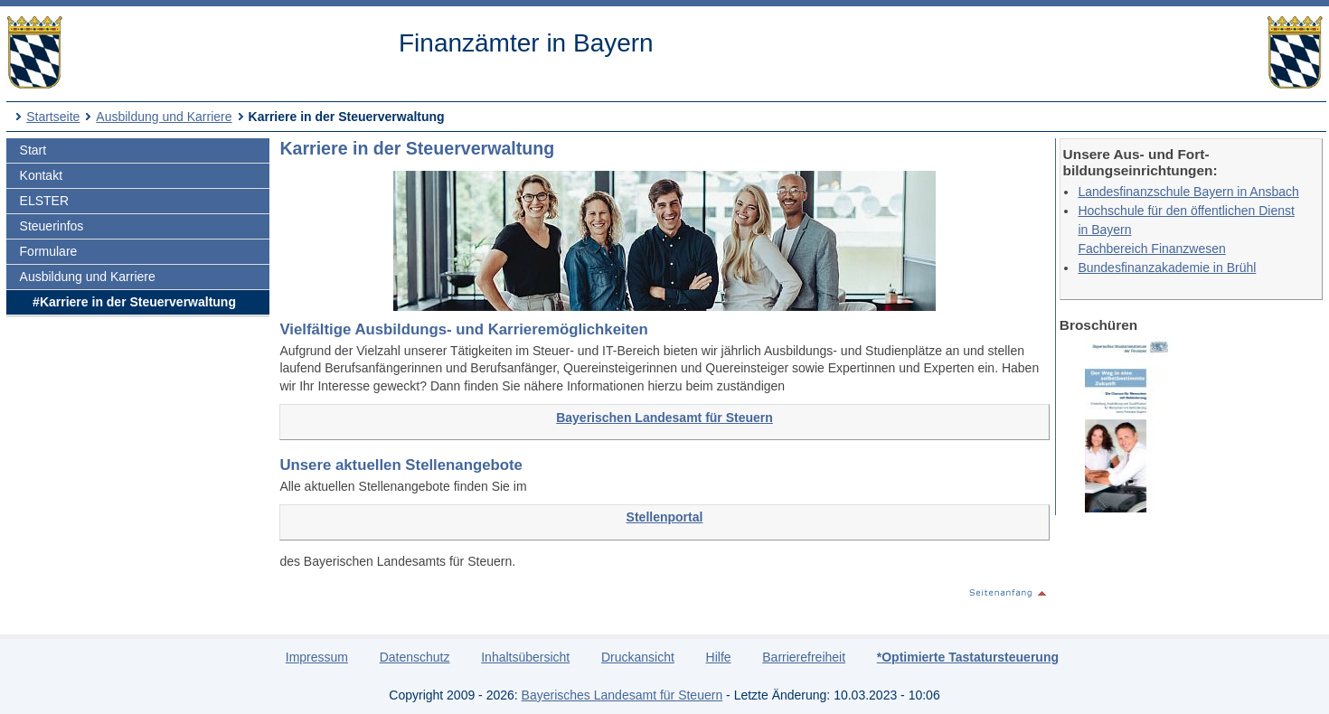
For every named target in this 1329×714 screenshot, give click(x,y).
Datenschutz (415, 657)
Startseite (53, 116)
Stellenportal (665, 517)
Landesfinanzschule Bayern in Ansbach (1188, 191)
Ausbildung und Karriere (163, 116)
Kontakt (41, 175)
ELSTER (44, 200)
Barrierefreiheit (803, 657)
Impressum (317, 657)
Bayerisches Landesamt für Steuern (622, 695)
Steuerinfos (52, 226)
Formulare (49, 251)
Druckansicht (637, 657)
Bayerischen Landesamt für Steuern (664, 417)
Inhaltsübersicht (525, 657)
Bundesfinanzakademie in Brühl (1167, 267)
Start (33, 150)
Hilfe (718, 657)
